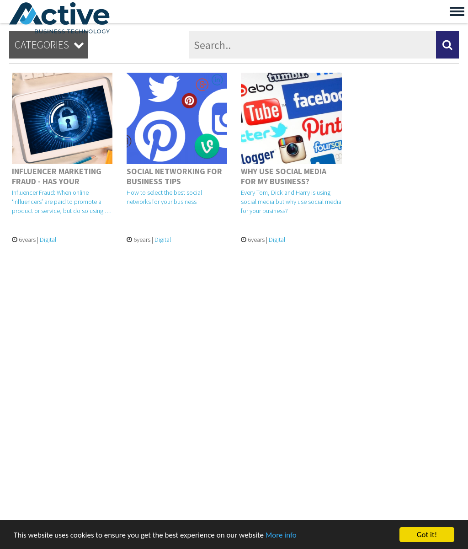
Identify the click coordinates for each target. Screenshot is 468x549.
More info (281, 535)
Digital (48, 239)
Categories (51, 45)
